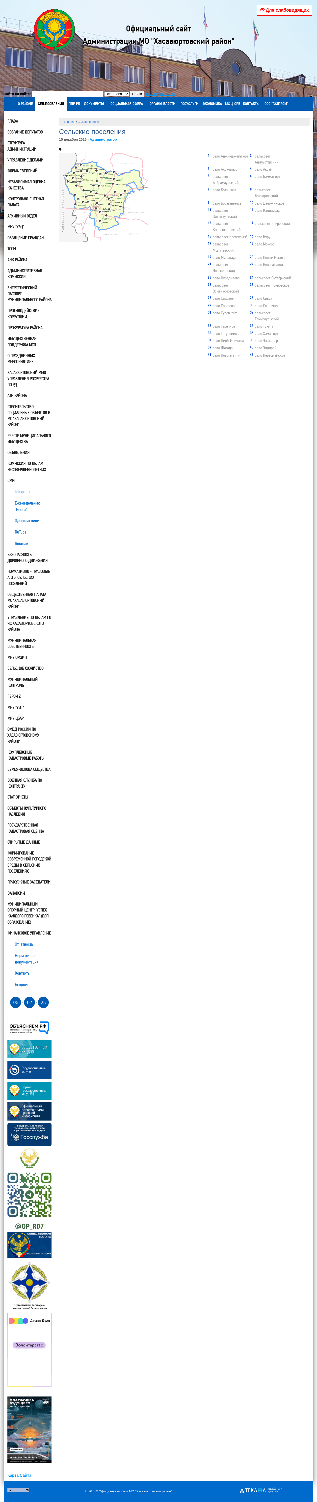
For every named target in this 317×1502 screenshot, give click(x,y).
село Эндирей (263, 347)
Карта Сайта (19, 1475)
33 (74, 179)
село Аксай (261, 169)
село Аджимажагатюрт (228, 156)
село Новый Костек (267, 257)
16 (114, 185)
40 (101, 222)
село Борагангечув (224, 203)
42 (67, 176)
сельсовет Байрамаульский (223, 179)
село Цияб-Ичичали (226, 340)
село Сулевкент (222, 312)
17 (98, 204)
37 (100, 187)
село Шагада (220, 347)
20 (122, 195)
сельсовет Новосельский (221, 267)
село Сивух (261, 298)
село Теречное (221, 326)
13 (101, 213)
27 (116, 192)
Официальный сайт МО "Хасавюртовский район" (135, 1491)
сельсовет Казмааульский (222, 213)
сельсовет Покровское (269, 285)
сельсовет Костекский (227, 236)
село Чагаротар (264, 340)
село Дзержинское (267, 203)
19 (110, 205)
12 (92, 192)
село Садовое (221, 298)
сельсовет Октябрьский (270, 277)
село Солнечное (264, 305)
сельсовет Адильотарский (264, 158)
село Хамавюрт (264, 333)
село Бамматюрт (265, 176)
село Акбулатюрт (223, 169)
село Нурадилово (223, 277)
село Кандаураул (265, 210)
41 (82, 172)
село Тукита (261, 326)
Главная (69, 122)
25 (89, 202)
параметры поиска (160, 94)
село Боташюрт (222, 189)
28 (97, 182)
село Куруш (261, 236)
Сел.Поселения (88, 122)
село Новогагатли (223, 355)
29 (68, 182)
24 (77, 168)
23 (79, 200)
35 (107, 216)
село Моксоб (262, 243)
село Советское (222, 305)
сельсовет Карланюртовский (224, 226)
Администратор (103, 139)
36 (76, 205)
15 (125, 191)
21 (81, 182)
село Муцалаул (222, 257)
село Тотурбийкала (225, 333)
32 (121, 207)
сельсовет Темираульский (264, 315)
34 (97, 171)
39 (106, 174)
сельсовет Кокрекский (270, 223)
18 (82, 177)
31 (114, 173)
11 (114, 179)
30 (83, 203)
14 (110, 210)
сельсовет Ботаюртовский (264, 192)
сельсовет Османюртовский (223, 288)
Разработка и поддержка (274, 1490)
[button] (60, 149)
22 (94, 186)
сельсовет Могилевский (221, 246)
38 (88, 172)
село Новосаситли (266, 264)
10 (81, 165)
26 (97, 209)
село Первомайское (267, 355)
